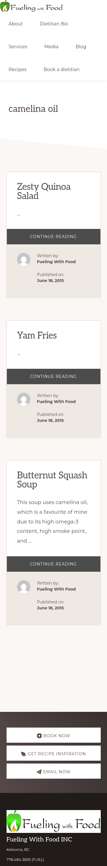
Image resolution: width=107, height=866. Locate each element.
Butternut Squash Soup (52, 480)
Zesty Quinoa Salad (44, 192)
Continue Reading (63, 239)
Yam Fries (37, 335)
